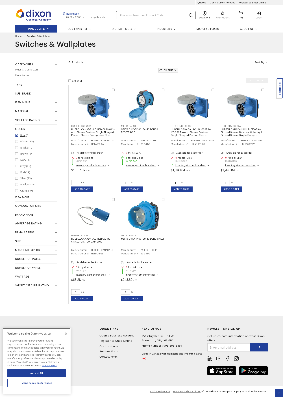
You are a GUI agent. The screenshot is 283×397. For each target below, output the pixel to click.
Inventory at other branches (91, 165)
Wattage (22, 276)
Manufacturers (208, 29)
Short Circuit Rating (32, 285)
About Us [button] (247, 29)
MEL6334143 (128, 126)
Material (22, 111)
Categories (24, 64)
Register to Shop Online (252, 2)
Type (18, 85)
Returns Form (108, 351)
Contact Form (108, 356)
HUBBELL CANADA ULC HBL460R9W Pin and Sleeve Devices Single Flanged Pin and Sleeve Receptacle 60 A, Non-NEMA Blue (93, 134)
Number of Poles (28, 259)
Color (20, 129)
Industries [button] (164, 29)
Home (18, 36)
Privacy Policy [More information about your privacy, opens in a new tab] (49, 365)
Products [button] (36, 29)
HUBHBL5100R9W (231, 126)
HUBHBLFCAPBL (80, 235)
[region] (37, 361)
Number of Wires (28, 268)
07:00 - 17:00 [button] (73, 17)
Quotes (201, 2)
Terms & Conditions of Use (187, 391)
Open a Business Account (116, 335)
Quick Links (109, 329)
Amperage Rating (28, 223)
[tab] (36, 64)
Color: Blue (166, 70)
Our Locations (108, 346)
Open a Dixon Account (222, 2)
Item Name (22, 102)
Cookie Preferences (160, 391)
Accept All (36, 373)
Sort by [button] (259, 62)
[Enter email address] (228, 347)
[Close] (66, 334)
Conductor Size (28, 206)
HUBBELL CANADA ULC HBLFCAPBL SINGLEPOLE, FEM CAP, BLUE (90, 240)
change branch (97, 17)
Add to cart (82, 189)
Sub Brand (23, 93)
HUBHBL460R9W (81, 126)
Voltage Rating (27, 120)
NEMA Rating (24, 232)
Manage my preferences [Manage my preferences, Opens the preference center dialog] (36, 383)
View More (22, 197)
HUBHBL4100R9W (181, 126)
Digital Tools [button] (122, 29)
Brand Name (24, 214)
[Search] (156, 15)
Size (18, 241)
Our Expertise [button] (78, 29)
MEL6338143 (128, 235)
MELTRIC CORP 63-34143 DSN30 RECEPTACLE (139, 131)
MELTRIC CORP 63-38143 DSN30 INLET (142, 238)
